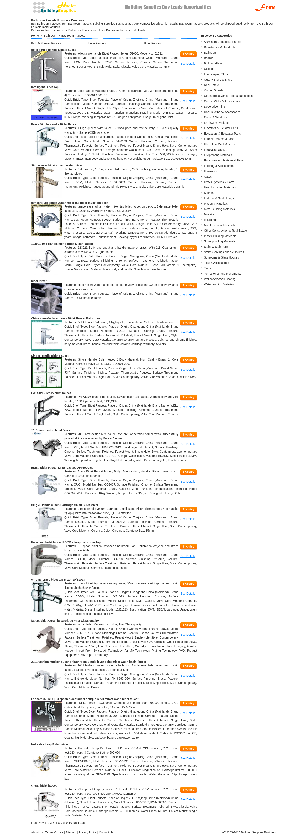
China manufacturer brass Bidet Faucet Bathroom (65, 318)
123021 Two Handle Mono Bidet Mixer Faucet (62, 243)
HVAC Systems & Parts (219, 182)
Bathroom (50, 35)
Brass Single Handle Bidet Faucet (54, 124)
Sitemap (71, 832)
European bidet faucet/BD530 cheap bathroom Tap (66, 542)
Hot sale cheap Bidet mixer (49, 744)
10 (70, 822)
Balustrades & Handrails (219, 47)
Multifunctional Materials (219, 225)
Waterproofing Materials (219, 284)
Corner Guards (213, 90)
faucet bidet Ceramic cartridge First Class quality (65, 620)
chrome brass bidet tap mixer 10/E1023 (58, 579)
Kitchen (209, 192)
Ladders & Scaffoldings (219, 198)
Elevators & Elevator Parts (221, 128)
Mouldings (210, 219)
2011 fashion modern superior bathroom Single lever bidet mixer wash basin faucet (88, 661)
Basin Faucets (97, 43)
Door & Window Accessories (222, 112)
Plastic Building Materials (220, 236)
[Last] (82, 822)
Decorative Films (214, 106)
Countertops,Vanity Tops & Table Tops (228, 95)
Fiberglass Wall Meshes (219, 144)
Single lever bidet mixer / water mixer (56, 165)
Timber (208, 268)
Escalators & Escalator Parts (222, 133)
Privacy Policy (88, 832)
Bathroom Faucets (73, 35)
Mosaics (209, 214)
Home (35, 35)
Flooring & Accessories (218, 166)
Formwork (210, 171)
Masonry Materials (216, 203)
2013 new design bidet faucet (51, 430)
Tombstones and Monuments (222, 273)
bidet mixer (39, 281)
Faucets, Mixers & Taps (219, 139)
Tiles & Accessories (216, 263)
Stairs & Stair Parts (216, 246)
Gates (208, 176)
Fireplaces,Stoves (215, 149)
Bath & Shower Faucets (46, 43)
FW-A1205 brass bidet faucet (51, 393)
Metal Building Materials (219, 209)
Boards (208, 58)
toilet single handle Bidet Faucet (53, 49)
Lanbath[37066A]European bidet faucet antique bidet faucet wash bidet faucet (84, 699)
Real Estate (211, 85)
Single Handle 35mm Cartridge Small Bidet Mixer (64, 505)
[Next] (76, 822)
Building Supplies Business (258, 832)
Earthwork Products (216, 122)
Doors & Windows (215, 117)
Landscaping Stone (216, 74)
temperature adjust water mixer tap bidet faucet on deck (69, 202)
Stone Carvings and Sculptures (224, 252)
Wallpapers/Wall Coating (219, 279)
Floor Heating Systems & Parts (224, 160)
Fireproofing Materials (218, 155)
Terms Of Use (54, 832)
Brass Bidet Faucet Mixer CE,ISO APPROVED (62, 467)
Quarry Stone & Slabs (218, 79)
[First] (34, 822)
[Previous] (41, 822)
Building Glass (213, 63)
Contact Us (106, 832)
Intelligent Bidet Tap (45, 87)
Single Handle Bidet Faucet (49, 355)
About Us (37, 832)
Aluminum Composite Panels (222, 42)
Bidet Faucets (153, 43)
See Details (187, 63)
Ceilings (209, 68)
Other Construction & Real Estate (225, 230)
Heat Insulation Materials (220, 187)
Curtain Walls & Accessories (222, 101)
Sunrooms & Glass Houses (221, 257)
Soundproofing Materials (219, 241)
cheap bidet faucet (44, 785)
